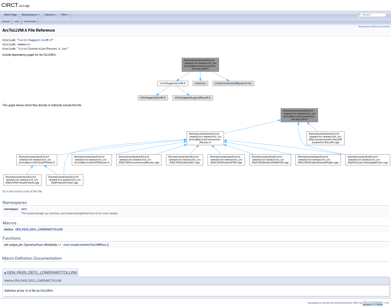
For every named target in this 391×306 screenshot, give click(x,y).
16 (26, 290)
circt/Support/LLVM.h (35, 40)
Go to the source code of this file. (22, 191)
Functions (385, 26)
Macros (375, 26)
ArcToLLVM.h (44, 290)
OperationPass (33, 244)
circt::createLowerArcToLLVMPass (84, 244)
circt (17, 21)
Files (65, 14)
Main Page (10, 14)
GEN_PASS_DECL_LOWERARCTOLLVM (39, 229)
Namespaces (31, 14)
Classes (50, 14)
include (6, 21)
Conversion (30, 21)
